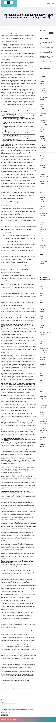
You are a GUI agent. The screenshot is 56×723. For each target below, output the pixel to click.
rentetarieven (4, 675)
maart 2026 (42, 83)
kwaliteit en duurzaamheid (15, 674)
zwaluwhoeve (43, 444)
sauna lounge (43, 364)
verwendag (42, 412)
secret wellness (43, 375)
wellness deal (43, 426)
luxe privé (42, 307)
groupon (42, 263)
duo (41, 249)
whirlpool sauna (43, 430)
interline (42, 284)
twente (41, 403)
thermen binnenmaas (45, 394)
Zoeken (42, 30)
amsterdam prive (44, 181)
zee (41, 439)
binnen (41, 211)
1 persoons (42, 158)
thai (41, 389)
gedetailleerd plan (5, 673)
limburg (41, 300)
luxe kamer (42, 304)
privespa (42, 339)
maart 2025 (42, 111)
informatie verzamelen (14, 673)
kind (41, 291)
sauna (8, 675)
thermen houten (43, 398)
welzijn (12, 677)
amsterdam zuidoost (44, 185)
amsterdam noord (44, 176)
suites (41, 387)
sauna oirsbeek (43, 368)
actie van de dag (43, 167)
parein (41, 318)
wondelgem (42, 432)
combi (41, 224)
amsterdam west (44, 183)
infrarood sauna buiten (45, 279)
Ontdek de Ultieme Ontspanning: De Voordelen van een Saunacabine (46, 61)
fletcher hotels (43, 261)
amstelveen (42, 174)
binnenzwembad (43, 213)
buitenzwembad (43, 220)
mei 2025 (42, 106)
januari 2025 (42, 115)
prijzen (41, 323)
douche (41, 238)
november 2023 (43, 147)
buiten (41, 217)
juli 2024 (42, 129)
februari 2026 (43, 86)
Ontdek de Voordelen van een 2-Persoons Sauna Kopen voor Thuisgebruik (46, 42)
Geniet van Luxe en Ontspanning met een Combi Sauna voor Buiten (46, 47)
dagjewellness (43, 229)
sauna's (41, 371)
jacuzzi (33, 673)
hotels (41, 272)
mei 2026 (42, 79)
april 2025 (42, 108)
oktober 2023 (43, 150)
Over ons (48, 3)
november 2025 (43, 92)
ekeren (41, 254)
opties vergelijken (31, 674)
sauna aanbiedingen (44, 348)
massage (42, 309)
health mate (43, 266)
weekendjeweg (43, 421)
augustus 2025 (43, 99)
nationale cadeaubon (44, 314)
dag (41, 227)
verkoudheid (43, 410)
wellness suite (43, 428)
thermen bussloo (44, 396)
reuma (41, 343)
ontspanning (24, 674)
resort (41, 341)
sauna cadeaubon (44, 352)
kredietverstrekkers (5, 674)
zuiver (41, 442)
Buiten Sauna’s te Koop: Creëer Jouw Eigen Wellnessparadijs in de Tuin (46, 53)
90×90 (41, 163)
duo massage (43, 252)
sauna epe (42, 359)
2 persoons (42, 160)
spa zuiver (42, 380)
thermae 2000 (43, 391)
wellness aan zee (43, 423)
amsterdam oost (43, 179)
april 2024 (42, 136)
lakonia (41, 293)
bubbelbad (42, 215)
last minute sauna (44, 298)
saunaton (42, 373)
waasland (42, 416)
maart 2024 (42, 138)
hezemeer (42, 268)
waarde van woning (25, 675)
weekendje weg (43, 419)
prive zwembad (43, 334)
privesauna (42, 336)
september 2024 (43, 124)
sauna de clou (43, 355)
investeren (29, 673)
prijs (41, 320)
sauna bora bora (43, 350)
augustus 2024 (43, 127)
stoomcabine (43, 384)
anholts (41, 188)
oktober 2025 (43, 95)
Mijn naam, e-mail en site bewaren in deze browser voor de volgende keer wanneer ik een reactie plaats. (17, 711)
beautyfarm (42, 201)
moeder (42, 311)
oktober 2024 (43, 122)
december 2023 (43, 145)
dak (41, 231)
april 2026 (42, 81)
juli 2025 (42, 102)
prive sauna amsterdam (45, 332)
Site (2, 707)
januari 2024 (42, 143)
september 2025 (43, 97)
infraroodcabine (23, 673)
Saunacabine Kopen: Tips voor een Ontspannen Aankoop (46, 57)
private (41, 327)
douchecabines (43, 243)
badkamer (42, 197)
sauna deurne (43, 357)
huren (41, 275)
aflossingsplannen (7, 671)
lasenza (41, 295)
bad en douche (43, 195)
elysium (41, 256)
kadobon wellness (44, 288)
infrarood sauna (43, 277)
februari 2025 (43, 113)
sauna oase (42, 366)
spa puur (42, 378)
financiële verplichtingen (17, 671)
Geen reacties (13, 29)
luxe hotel (42, 302)
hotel (41, 270)
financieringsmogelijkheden (28, 671)
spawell (41, 382)
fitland (41, 259)
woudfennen (43, 437)
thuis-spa (19, 675)
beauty (41, 199)
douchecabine (43, 240)
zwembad (42, 446)
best (41, 208)
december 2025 (43, 90)
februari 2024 (43, 140)
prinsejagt (42, 325)
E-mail (3, 704)
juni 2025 (42, 104)
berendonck (43, 206)
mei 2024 (42, 134)
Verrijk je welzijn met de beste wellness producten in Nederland (15, 680)
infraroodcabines (44, 282)
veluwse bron (43, 407)
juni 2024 (42, 131)
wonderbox (42, 435)
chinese (42, 222)
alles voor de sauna (44, 169)
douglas (42, 247)
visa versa (42, 414)
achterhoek (42, 165)
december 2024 (43, 118)
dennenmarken (43, 233)
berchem (42, 204)
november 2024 (43, 120)
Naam (2, 700)
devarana (42, 236)
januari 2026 (42, 88)
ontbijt (41, 316)
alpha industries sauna (45, 172)
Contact (53, 3)
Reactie (3, 689)
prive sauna (42, 330)
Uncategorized (43, 405)
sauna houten (43, 362)
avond (41, 190)
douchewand (43, 245)
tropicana (42, 400)
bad (41, 192)
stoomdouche (13, 675)
